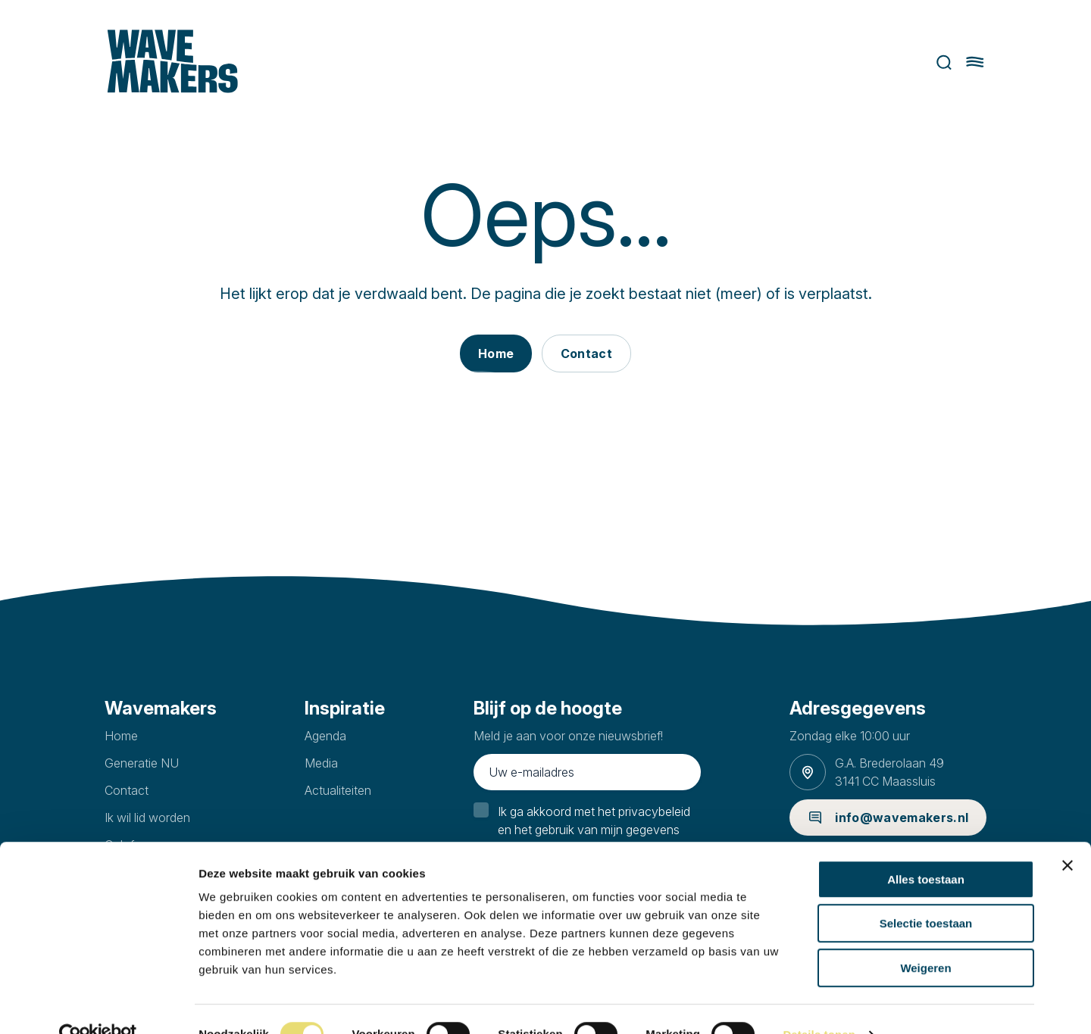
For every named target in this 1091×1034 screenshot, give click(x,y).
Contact (126, 790)
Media (321, 763)
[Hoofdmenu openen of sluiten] (978, 62)
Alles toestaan (925, 848)
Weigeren (925, 937)
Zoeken (947, 62)
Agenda (325, 735)
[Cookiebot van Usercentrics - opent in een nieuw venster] (98, 1004)
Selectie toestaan (926, 893)
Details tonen (819, 1004)
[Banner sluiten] (1067, 835)
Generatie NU (142, 763)
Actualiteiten (338, 790)
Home (121, 735)
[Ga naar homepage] (170, 62)
